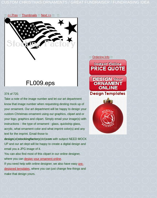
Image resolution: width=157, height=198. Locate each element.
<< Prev (12, 15)
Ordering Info (100, 57)
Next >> (46, 15)
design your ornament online (42, 158)
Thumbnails (29, 15)
